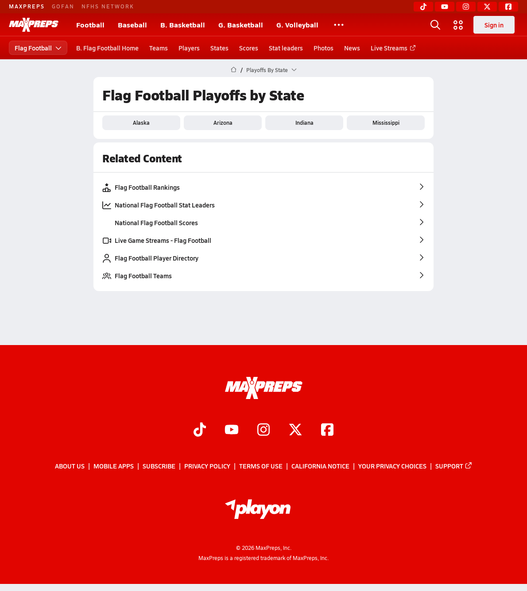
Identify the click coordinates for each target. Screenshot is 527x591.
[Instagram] (466, 7)
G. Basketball (240, 24)
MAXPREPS (27, 6)
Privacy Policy (207, 466)
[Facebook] (508, 7)
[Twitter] (487, 7)
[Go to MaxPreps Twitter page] (295, 430)
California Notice (320, 466)
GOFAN (63, 6)
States (219, 47)
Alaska (141, 122)
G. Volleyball (297, 24)
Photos (323, 47)
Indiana (304, 122)
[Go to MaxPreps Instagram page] (263, 430)
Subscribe (159, 466)
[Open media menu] (458, 24)
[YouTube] (444, 7)
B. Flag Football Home (107, 47)
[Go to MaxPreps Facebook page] (327, 430)
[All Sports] (338, 24)
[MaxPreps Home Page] (233, 70)
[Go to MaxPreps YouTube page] (232, 430)
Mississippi (385, 122)
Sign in (494, 24)
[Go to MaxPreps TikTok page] (200, 430)
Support (454, 466)
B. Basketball (182, 24)
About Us (70, 466)
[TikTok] (423, 7)
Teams (158, 47)
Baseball (132, 24)
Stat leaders (286, 47)
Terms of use (261, 466)
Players (189, 47)
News (352, 47)
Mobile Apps (113, 466)
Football (90, 24)
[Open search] (435, 24)
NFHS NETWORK (107, 6)
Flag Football (38, 47)
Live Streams (392, 47)
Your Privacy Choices (392, 466)
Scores (248, 47)
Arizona (222, 122)
